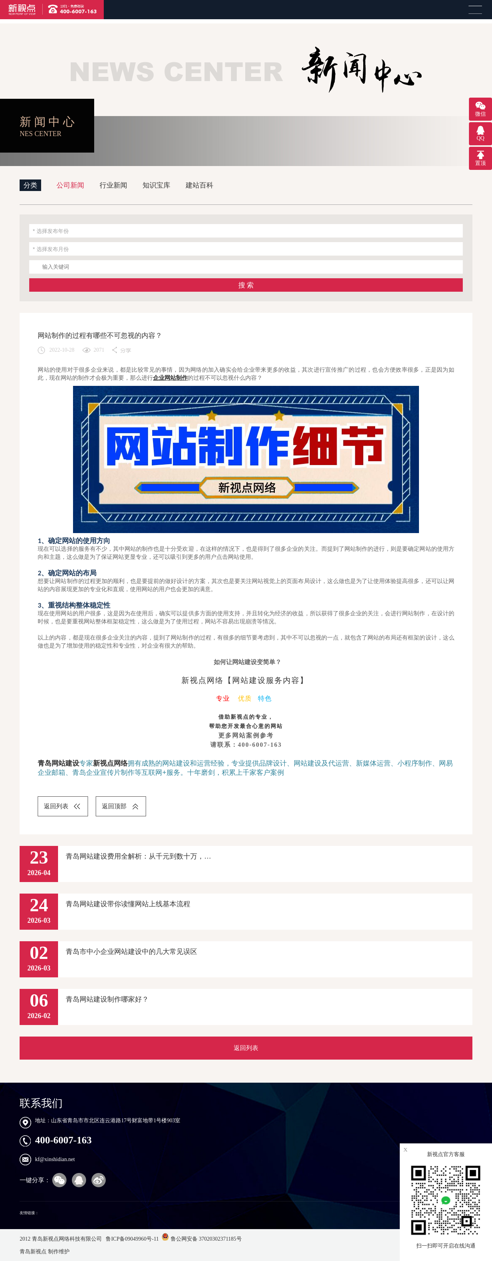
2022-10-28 (61, 350)
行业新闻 (113, 185)
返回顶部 (114, 806)
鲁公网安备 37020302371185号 (201, 1239)
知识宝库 (156, 185)
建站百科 (199, 185)
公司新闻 (70, 185)
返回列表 (56, 806)
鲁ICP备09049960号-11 (132, 1239)
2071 (99, 350)
